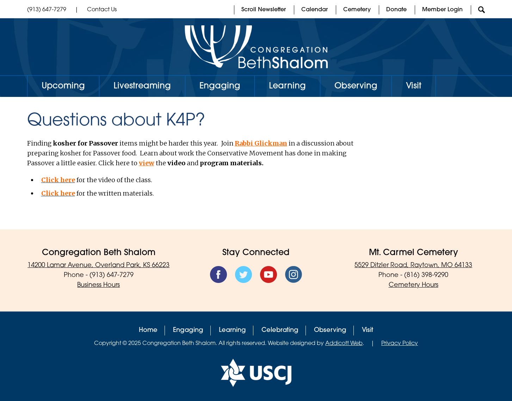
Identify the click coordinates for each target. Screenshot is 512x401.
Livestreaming (142, 86)
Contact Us (102, 10)
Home (148, 330)
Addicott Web (344, 343)
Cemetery (357, 10)
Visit (413, 86)
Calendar (314, 10)
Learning (287, 86)
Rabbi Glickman (261, 143)
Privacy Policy (399, 343)
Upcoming (63, 86)
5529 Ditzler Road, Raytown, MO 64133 (413, 265)
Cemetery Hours (413, 285)
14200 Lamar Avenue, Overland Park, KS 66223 (98, 265)
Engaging (219, 86)
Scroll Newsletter (263, 10)
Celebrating (279, 330)
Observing (355, 86)
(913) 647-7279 (46, 10)
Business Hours (98, 285)
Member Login (442, 10)
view (146, 163)
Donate (396, 10)
